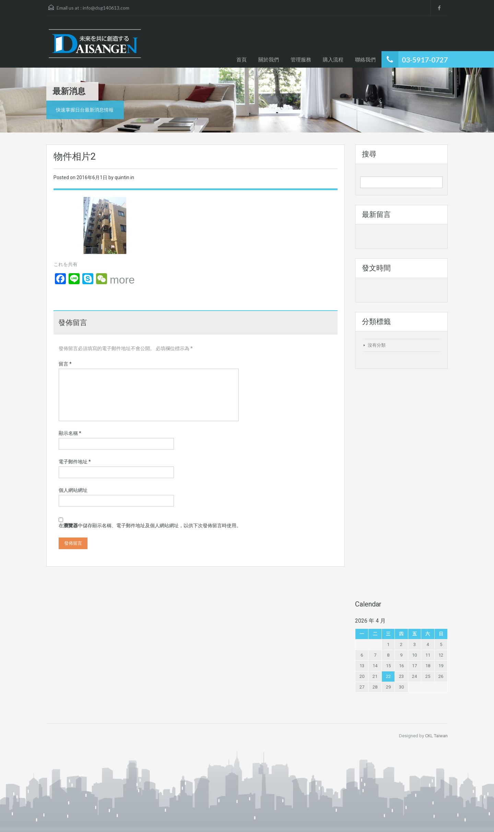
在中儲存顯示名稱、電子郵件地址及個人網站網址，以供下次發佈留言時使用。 (150, 525)
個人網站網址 (73, 490)
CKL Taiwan (436, 735)
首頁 (241, 59)
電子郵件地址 (75, 461)
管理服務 (301, 59)
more (122, 279)
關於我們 (268, 59)
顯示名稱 (70, 433)
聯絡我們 (365, 59)
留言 (65, 364)
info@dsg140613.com (106, 8)
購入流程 (333, 59)
